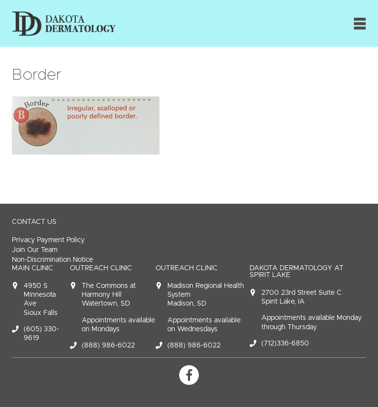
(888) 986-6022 (108, 345)
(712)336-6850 (285, 343)
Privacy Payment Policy (48, 240)
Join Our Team (35, 249)
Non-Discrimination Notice (52, 259)
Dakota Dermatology (64, 23)
